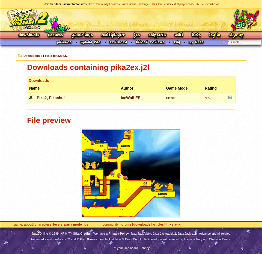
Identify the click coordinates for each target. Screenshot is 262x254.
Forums (55, 35)
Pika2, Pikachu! (51, 98)
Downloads (29, 35)
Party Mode (73, 224)
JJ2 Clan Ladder (161, 4)
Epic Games (88, 239)
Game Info (82, 35)
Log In (215, 35)
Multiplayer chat (183, 4)
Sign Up (236, 35)
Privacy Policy (118, 233)
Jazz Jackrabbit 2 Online (131, 20)
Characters (43, 224)
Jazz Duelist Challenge (135, 4)
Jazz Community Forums (103, 4)
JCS (137, 35)
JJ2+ (198, 4)
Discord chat (211, 4)
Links (169, 224)
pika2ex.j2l (61, 55)
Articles (158, 224)
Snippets (157, 35)
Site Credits (82, 233)
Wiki (179, 35)
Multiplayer (113, 35)
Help (196, 35)
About (28, 224)
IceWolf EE (131, 98)
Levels (57, 224)
